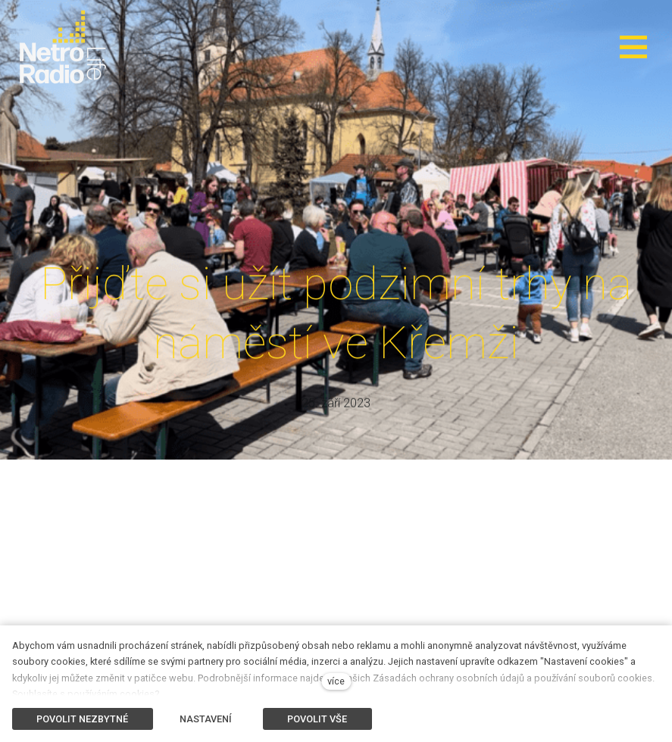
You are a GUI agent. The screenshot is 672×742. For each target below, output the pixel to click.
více (336, 681)
